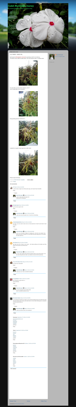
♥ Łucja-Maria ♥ (16, 278)
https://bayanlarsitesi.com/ (18, 318)
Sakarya (14, 361)
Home (28, 401)
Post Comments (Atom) (19, 403)
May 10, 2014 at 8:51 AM (29, 195)
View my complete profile (60, 56)
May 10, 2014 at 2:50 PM (29, 288)
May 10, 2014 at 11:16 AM (24, 278)
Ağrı (14, 334)
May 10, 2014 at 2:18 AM (27, 222)
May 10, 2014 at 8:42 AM (29, 231)
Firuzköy (14, 320)
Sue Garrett (15, 242)
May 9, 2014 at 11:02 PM (19, 187)
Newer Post (13, 401)
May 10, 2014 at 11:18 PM (29, 308)
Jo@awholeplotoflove (17, 222)
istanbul (14, 333)
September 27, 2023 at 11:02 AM (24, 317)
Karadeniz (15, 322)
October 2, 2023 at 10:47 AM (30, 343)
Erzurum (14, 332)
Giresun (14, 349)
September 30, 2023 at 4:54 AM (22, 330)
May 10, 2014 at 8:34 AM (29, 213)
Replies (15, 211)
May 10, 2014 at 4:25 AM (22, 242)
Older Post (43, 401)
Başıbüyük (15, 321)
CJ (13, 187)
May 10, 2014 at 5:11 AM (27, 261)
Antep (14, 359)
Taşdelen (14, 323)
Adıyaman (15, 347)
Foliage (14, 181)
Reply (14, 190)
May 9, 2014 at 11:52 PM (24, 205)
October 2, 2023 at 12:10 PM (29, 356)
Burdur (14, 360)
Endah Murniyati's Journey (21, 6)
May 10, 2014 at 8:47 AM (29, 251)
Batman (14, 345)
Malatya (14, 335)
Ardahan (14, 346)
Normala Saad (16, 205)
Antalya (14, 348)
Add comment (13, 368)
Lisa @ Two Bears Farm (18, 261)
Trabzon (14, 336)
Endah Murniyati (19, 195)
